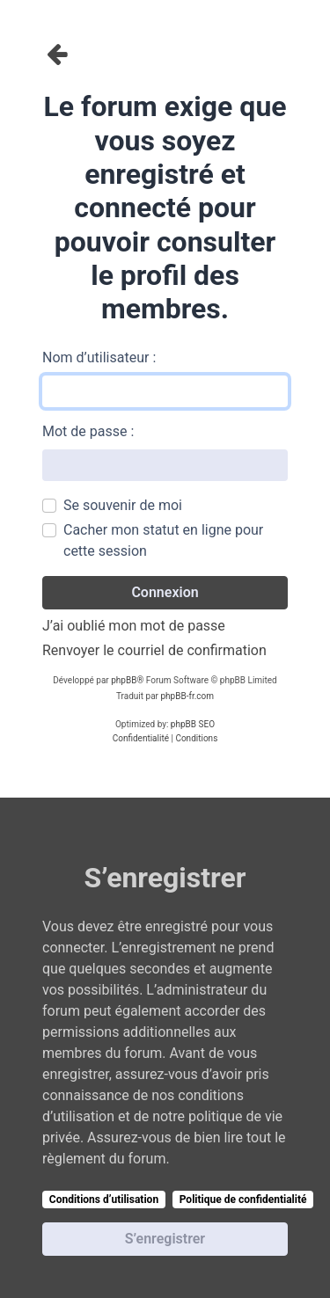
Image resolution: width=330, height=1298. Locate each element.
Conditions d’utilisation (103, 1199)
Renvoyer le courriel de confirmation (154, 650)
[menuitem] (141, 739)
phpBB (123, 680)
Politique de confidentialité (243, 1199)
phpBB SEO (193, 724)
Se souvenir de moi (122, 505)
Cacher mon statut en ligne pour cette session (163, 540)
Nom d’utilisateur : (99, 357)
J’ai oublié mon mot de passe (133, 625)
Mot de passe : (88, 431)
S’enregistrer (165, 1238)
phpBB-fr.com (187, 696)
